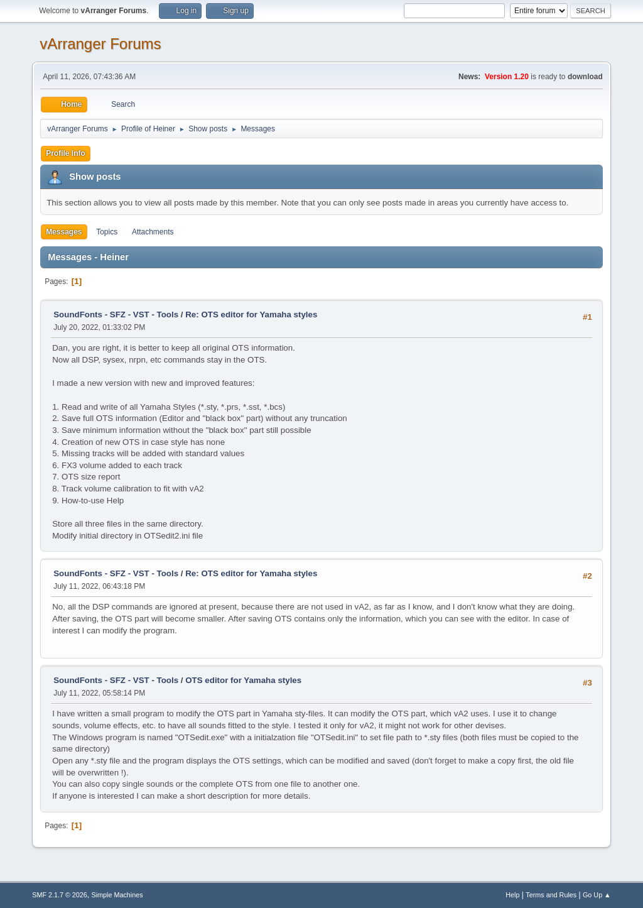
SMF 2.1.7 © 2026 (59, 895)
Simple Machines (117, 895)
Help (512, 895)
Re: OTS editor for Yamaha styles (251, 314)
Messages (64, 231)
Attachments (153, 231)
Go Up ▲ (597, 895)
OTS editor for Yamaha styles (243, 680)
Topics (106, 231)
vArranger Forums (100, 43)
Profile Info (65, 153)
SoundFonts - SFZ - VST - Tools (115, 314)
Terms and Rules (551, 895)
